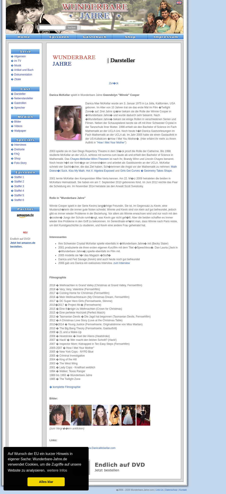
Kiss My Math (77, 170)
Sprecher (19, 107)
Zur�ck (113, 83)
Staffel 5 (19, 195)
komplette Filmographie (66, 387)
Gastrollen (20, 103)
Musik (17, 65)
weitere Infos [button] (57, 470)
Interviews (20, 144)
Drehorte (19, 149)
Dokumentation (23, 74)
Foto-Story (20, 163)
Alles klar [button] (46, 482)
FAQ (16, 153)
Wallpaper (20, 130)
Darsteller (19, 93)
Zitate (17, 79)
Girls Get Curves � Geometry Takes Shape (146, 170)
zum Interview (121, 263)
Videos (18, 126)
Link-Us (159, 490)
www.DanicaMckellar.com (100, 448)
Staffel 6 (19, 200)
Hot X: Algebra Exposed (100, 170)
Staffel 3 (19, 186)
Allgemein (20, 56)
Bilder (17, 121)
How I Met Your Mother (111, 142)
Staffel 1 (19, 177)
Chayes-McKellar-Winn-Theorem (89, 159)
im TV (17, 60)
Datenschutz (171, 490)
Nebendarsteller (23, 98)
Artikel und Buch (23, 69)
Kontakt (183, 490)
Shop (17, 158)
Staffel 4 (19, 190)
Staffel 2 (19, 181)
